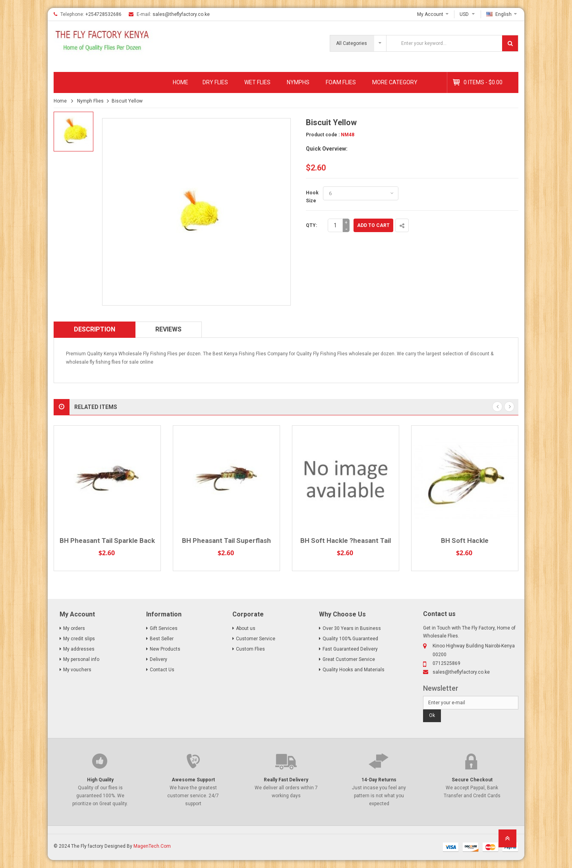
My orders (74, 628)
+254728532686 (103, 14)
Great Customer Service (349, 659)
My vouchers (77, 669)
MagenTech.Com (152, 846)
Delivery (158, 659)
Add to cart (373, 225)
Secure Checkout (472, 780)
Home (180, 82)
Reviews (168, 329)
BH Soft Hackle (465, 540)
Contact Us (162, 669)
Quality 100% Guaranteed (350, 638)
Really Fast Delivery (286, 780)
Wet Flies (257, 82)
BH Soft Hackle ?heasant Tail (345, 540)
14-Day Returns (378, 780)
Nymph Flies (90, 101)
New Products (165, 649)
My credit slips (79, 638)
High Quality (100, 780)
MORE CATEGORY (394, 82)
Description (94, 329)
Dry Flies (215, 82)
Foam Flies (341, 82)
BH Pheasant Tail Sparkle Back (107, 540)
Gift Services (164, 628)
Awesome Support (193, 780)
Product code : (323, 135)
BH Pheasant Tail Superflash (226, 540)
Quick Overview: (327, 148)
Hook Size (312, 196)
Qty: (311, 225)
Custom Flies (250, 649)
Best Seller (162, 638)
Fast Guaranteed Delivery (350, 649)
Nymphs (298, 82)
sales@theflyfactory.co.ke (181, 14)
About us (245, 628)
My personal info (81, 659)
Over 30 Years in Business (352, 628)
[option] (73, 131)
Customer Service (255, 638)
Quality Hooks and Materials (354, 669)
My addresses (79, 649)
